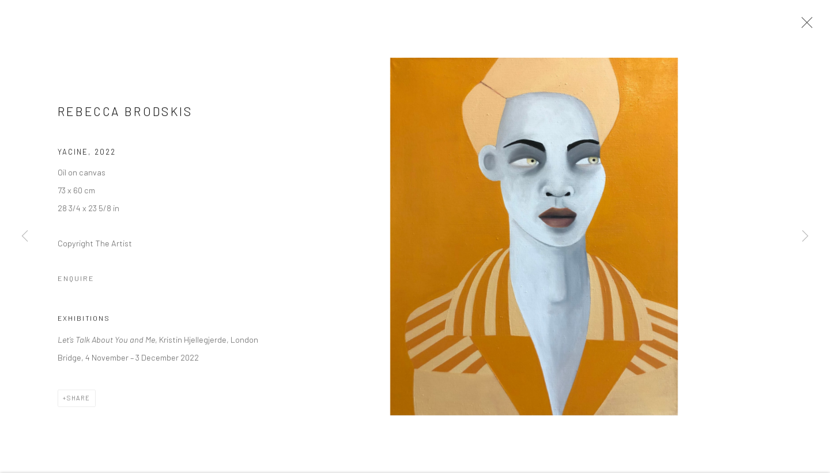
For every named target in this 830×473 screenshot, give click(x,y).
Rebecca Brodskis (125, 113)
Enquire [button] (76, 279)
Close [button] (804, 26)
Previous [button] (25, 236)
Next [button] (805, 236)
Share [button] (78, 399)
